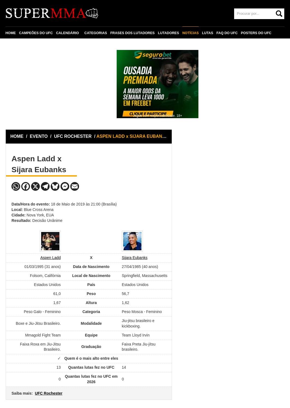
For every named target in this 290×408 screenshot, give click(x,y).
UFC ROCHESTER (73, 136)
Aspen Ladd (50, 257)
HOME (10, 33)
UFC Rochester (48, 393)
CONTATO (17, 45)
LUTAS (207, 33)
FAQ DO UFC (227, 33)
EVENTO (39, 136)
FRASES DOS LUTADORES (132, 33)
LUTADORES (168, 33)
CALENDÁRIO (67, 33)
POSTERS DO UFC (256, 33)
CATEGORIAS (95, 33)
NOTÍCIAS (190, 33)
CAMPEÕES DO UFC (36, 33)
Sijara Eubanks (134, 257)
